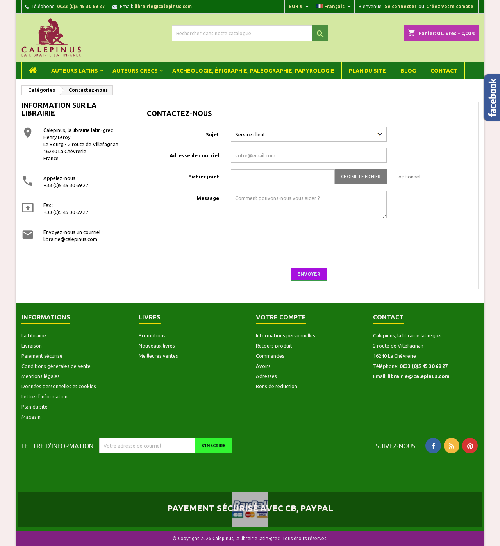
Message (207, 198)
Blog (408, 71)
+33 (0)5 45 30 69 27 (65, 185)
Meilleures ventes (158, 356)
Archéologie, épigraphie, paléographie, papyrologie (253, 71)
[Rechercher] (250, 33)
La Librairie (33, 335)
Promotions (152, 335)
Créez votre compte (449, 6)
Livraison (31, 345)
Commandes (270, 356)
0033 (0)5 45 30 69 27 (81, 6)
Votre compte (281, 317)
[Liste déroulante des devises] (300, 6)
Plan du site (367, 71)
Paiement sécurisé (41, 356)
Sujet (212, 134)
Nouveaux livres (157, 345)
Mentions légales (40, 376)
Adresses (266, 376)
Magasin (31, 416)
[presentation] (411, 246)
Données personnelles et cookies (58, 386)
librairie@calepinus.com (163, 6)
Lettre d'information (44, 396)
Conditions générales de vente (56, 366)
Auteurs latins (74, 71)
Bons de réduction (276, 386)
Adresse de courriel (194, 155)
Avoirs (263, 366)
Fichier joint (203, 176)
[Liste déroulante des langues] (334, 6)
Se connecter (400, 6)
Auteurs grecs (135, 71)
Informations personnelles (285, 335)
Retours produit (274, 345)
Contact (443, 71)
